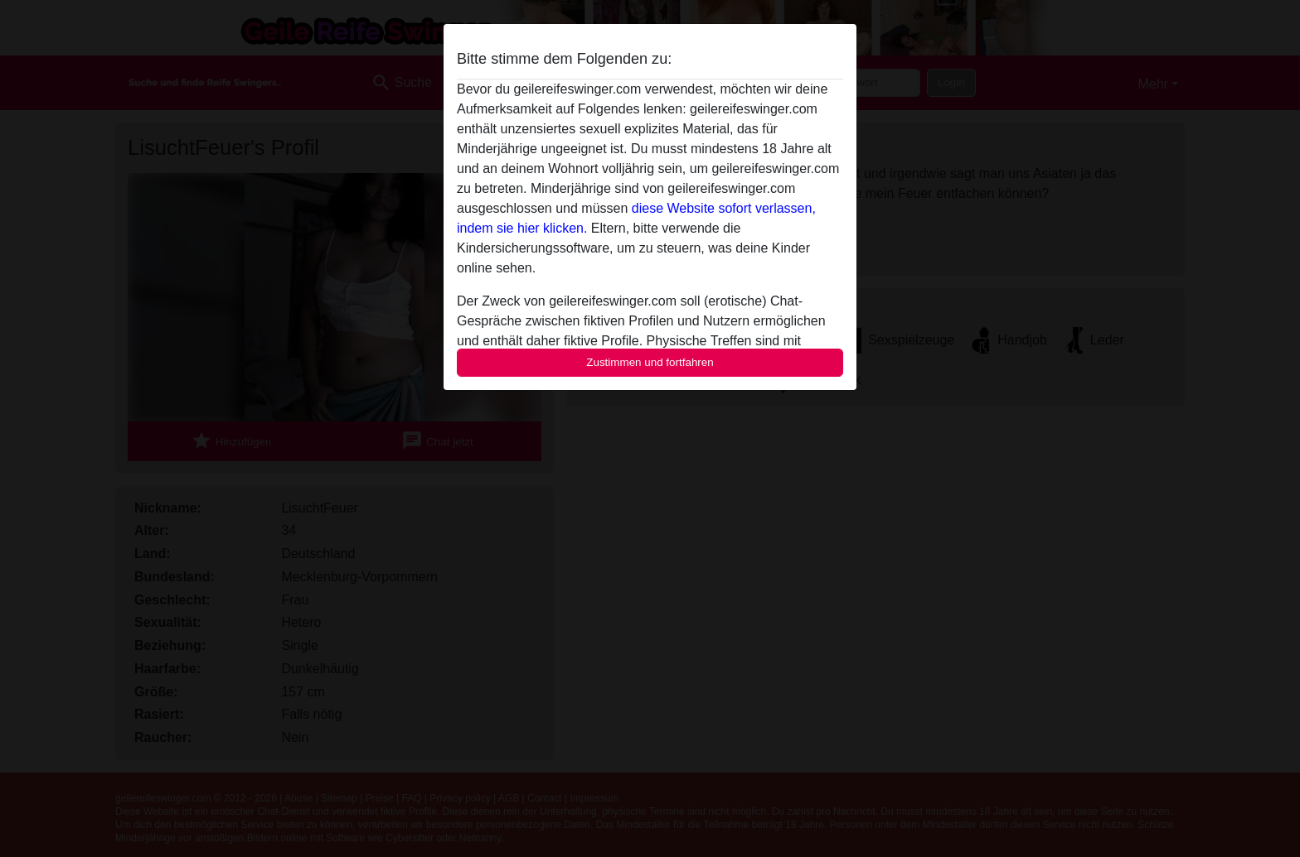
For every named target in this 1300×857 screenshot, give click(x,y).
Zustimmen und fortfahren (650, 362)
